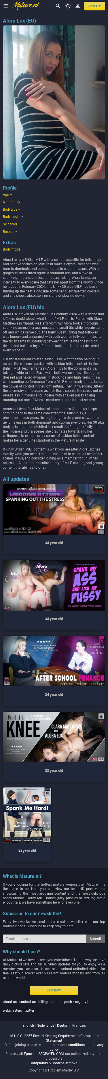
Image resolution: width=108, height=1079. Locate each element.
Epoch (29, 1054)
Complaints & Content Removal (54, 1063)
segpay (80, 1002)
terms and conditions (68, 1045)
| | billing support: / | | (45, 1006)
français (79, 1026)
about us (10, 1002)
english (28, 1026)
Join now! (54, 990)
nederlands (45, 1026)
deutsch (63, 1026)
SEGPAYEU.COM (51, 1054)
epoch (67, 1002)
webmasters (12, 1010)
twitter (29, 1010)
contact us (27, 1002)
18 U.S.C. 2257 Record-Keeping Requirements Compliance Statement (54, 1038)
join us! (94, 6)
